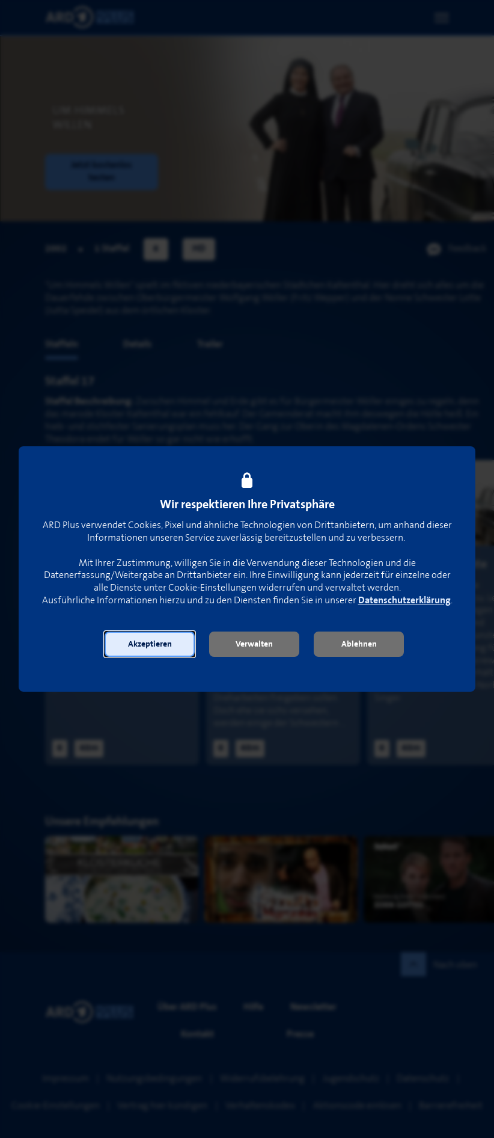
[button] (150, 644)
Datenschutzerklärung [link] (404, 600)
